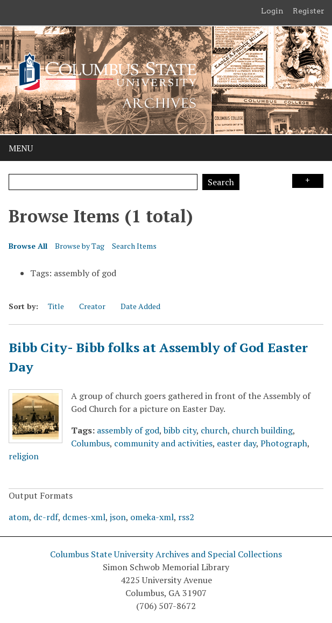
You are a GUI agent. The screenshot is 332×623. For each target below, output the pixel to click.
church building (262, 430)
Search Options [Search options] (308, 181)
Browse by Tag (79, 246)
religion (24, 456)
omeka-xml (152, 517)
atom (19, 517)
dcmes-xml (83, 517)
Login (272, 10)
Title (56, 306)
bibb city (180, 430)
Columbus (90, 443)
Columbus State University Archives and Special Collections (166, 554)
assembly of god (128, 430)
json (118, 517)
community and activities (163, 443)
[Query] (103, 182)
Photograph (283, 443)
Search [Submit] (221, 182)
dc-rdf (45, 517)
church (214, 430)
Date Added (140, 306)
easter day (236, 443)
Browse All (28, 246)
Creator (92, 306)
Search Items (134, 246)
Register (308, 10)
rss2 (186, 517)
